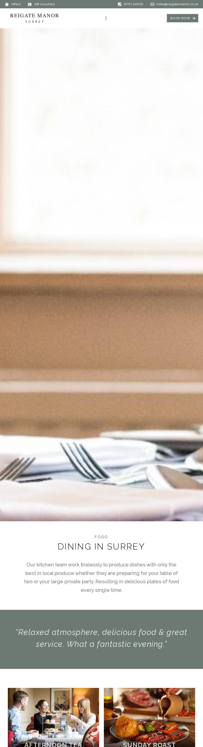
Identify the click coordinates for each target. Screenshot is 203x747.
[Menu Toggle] (106, 18)
